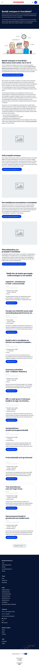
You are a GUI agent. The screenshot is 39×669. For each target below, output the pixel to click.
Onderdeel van (19, 659)
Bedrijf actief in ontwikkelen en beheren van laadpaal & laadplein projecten (18, 341)
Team (3, 562)
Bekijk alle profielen (18, 545)
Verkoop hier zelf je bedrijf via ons (11, 169)
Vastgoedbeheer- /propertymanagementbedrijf (17, 429)
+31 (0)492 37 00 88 (10, 611)
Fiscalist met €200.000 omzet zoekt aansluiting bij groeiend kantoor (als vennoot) (19, 312)
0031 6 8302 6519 (10, 616)
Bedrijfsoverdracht (6, 589)
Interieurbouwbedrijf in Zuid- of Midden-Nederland (16, 371)
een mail (8, 613)
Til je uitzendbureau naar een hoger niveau (14, 488)
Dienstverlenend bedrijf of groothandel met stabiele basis (17, 517)
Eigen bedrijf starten (6, 596)
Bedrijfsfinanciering (6, 591)
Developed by (19, 663)
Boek (3, 578)
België (3, 631)
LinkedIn (5, 618)
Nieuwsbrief (4, 582)
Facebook (5, 622)
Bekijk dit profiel (10, 302)
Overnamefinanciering (6, 593)
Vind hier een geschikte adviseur (10, 216)
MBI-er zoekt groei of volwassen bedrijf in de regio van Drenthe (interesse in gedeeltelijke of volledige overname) (18, 400)
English (3, 643)
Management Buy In (6, 598)
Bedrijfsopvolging (5, 600)
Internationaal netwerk (6, 564)
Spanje (3, 629)
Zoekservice (4, 580)
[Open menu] (2, 2)
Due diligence (4, 602)
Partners (3, 566)
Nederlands (4, 641)
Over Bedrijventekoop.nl (7, 569)
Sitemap (3, 571)
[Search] (35, 2)
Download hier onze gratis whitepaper (12, 75)
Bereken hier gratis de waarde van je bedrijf (13, 264)
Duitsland (4, 634)
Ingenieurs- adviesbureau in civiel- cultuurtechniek (15, 283)
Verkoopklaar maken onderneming (9, 604)
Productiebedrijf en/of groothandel (19, 458)
